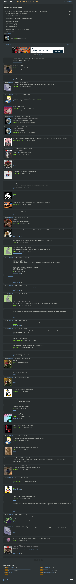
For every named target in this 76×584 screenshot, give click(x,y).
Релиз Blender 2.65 (9, 44)
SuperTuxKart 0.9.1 (47, 567)
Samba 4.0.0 (68, 44)
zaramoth (15, 242)
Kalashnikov (15, 86)
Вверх (71, 579)
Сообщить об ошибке (6, 580)
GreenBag (15, 498)
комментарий (10, 82)
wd (13, 271)
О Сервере (5, 579)
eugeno (11, 35)
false (14, 401)
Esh (14, 449)
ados (14, 154)
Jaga (14, 488)
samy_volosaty (16, 347)
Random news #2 (11, 567)
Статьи (26, 1)
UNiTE (14, 416)
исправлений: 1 (38, 99)
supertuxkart (8, 8)
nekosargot (15, 204)
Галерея (23, 1)
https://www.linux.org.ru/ (7, 581)
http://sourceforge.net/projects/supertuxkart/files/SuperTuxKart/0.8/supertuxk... (27, 549)
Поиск (36, 1)
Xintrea (14, 251)
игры (12, 8)
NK (13, 67)
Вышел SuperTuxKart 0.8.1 (49, 570)
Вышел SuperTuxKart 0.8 (13, 7)
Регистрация (67, 1)
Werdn (14, 408)
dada (14, 520)
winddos (14, 440)
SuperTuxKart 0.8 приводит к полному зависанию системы (19, 569)
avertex (14, 362)
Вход (71, 1)
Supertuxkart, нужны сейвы (48, 572)
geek (14, 540)
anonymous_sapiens (17, 340)
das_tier (14, 194)
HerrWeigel (15, 173)
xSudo (14, 391)
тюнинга (19, 152)
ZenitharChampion (16, 140)
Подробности (8, 33)
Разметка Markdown (17, 579)
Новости (19, 1)
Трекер (33, 1)
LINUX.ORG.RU (9, 1)
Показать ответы (16, 62)
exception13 (15, 427)
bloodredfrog (15, 223)
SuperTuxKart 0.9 (11, 570)
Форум (29, 1)
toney (14, 164)
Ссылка (5, 41)
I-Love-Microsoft (16, 108)
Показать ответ (15, 69)
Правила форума (10, 579)
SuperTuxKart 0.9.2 (12, 572)
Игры (10, 4)
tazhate (15, 38)
